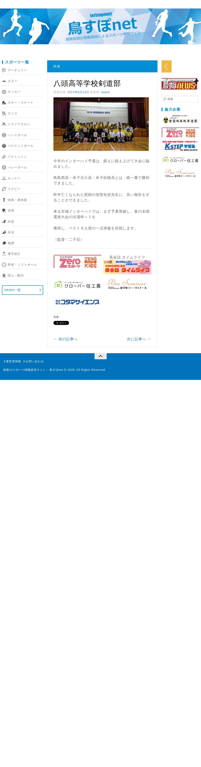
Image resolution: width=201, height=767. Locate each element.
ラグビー (14, 189)
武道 (11, 221)
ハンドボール (17, 135)
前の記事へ (73, 354)
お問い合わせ (35, 376)
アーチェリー (17, 70)
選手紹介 (14, 253)
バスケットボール (21, 145)
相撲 (11, 243)
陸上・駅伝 (16, 275)
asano (113, 92)
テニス (12, 113)
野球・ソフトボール (22, 264)
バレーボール (17, 167)
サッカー (14, 92)
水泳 (11, 232)
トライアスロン (19, 124)
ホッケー (14, 178)
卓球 (11, 210)
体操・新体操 (17, 200)
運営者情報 (13, 376)
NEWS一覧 (12, 290)
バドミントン (17, 156)
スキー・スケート (21, 102)
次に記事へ (166, 354)
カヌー (12, 81)
